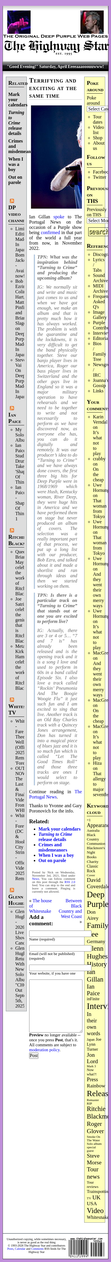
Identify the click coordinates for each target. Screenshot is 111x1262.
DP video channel (17, 213)
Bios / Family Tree (99, 351)
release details (16, 123)
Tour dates (98, 119)
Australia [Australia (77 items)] (93, 831)
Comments (37, 1248)
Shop (98, 137)
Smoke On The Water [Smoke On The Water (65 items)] (93, 1138)
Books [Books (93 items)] (91, 857)
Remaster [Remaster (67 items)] (93, 1100)
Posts (10, 1248)
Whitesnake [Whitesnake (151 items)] (98, 1217)
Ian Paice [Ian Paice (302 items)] (93, 989)
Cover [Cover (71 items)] (91, 875)
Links (98, 390)
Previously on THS (97, 212)
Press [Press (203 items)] (92, 1079)
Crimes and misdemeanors (52, 847)
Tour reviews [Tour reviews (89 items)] (92, 1184)
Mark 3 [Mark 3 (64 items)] (91, 1066)
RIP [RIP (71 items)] (89, 1103)
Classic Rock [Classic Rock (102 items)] (92, 868)
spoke (59, 216)
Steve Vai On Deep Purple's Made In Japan (22, 378)
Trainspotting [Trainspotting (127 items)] (98, 1191)
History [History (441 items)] (97, 964)
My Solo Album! (22, 435)
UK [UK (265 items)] (96, 1197)
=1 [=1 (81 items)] (89, 820)
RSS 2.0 (70, 882)
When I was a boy (15, 164)
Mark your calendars (59, 828)
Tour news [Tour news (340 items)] (93, 1173)
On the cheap (98, 474)
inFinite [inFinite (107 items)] (93, 999)
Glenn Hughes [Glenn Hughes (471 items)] (97, 952)
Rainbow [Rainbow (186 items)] (96, 1086)
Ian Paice (14, 418)
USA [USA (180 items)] (92, 1203)
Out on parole (15, 180)
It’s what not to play (97, 443)
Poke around (93, 100)
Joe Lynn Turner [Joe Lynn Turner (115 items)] (94, 1044)
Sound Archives (101, 278)
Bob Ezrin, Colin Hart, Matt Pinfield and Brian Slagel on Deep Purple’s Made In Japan (23, 318)
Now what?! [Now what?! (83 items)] (91, 1072)
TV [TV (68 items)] (89, 1198)
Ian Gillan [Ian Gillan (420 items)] (95, 975)
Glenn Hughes (17, 900)
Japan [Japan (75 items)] (91, 1040)
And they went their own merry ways (98, 590)
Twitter (99, 177)
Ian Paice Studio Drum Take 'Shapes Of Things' (22, 464)
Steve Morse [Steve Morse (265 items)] (94, 1159)
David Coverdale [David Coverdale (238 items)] (98, 883)
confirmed (50, 232)
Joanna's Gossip (101, 383)
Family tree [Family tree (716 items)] (97, 929)
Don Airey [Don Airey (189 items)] (92, 915)
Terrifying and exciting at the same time (53, 88)
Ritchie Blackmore (21, 540)
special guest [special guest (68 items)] (91, 1148)
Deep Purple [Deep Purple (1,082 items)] (98, 899)
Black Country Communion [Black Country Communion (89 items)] (96, 839)
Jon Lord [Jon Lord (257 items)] (92, 1058)
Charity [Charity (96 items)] (92, 861)
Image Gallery (100, 315)
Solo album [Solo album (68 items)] (94, 1143)
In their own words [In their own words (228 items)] (93, 1023)
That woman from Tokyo (100, 508)
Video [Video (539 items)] (95, 1210)
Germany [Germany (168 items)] (96, 941)
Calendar (20, 1248)
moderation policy (44, 1049)
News (35, 878)
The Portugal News (55, 794)
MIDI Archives (101, 288)
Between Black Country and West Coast (70, 908)
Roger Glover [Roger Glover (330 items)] (95, 1127)
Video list (98, 130)
